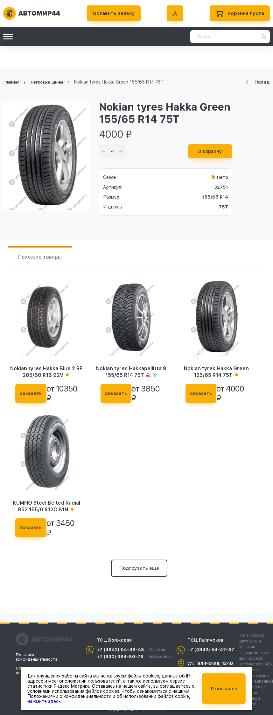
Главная (11, 82)
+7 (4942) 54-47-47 (210, 649)
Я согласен (224, 688)
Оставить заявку (114, 13)
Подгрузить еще (139, 568)
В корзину (210, 151)
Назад (258, 82)
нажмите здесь (44, 701)
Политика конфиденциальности (36, 657)
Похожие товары (40, 257)
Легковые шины (47, 82)
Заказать (31, 393)
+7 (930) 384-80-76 (134, 656)
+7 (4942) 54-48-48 (131, 649)
